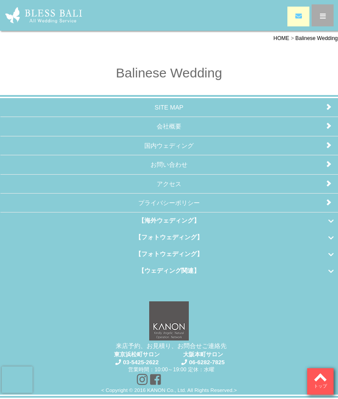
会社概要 (169, 126)
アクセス (169, 183)
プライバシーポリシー (169, 202)
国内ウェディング (169, 145)
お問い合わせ (169, 164)
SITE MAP (168, 107)
